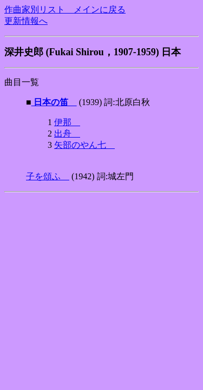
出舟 (67, 133)
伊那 (67, 122)
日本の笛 (54, 102)
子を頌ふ (47, 176)
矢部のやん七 (84, 145)
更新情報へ (26, 20)
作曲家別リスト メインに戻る (65, 9)
